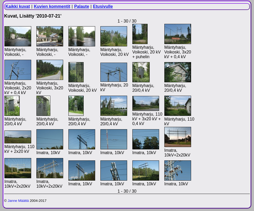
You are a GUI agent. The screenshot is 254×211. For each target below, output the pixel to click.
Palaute (81, 6)
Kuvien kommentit (52, 6)
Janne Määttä (18, 201)
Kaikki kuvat (18, 6)
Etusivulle (103, 6)
